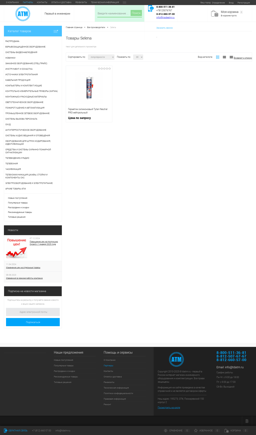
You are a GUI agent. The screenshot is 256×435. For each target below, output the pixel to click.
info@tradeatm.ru (165, 17)
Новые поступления (17, 198)
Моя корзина (232, 12)
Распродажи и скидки (18, 207)
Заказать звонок (164, 28)
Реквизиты (81, 2)
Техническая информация (105, 2)
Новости (13, 230)
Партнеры (28, 2)
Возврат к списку (243, 58)
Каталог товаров (33, 31)
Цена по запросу (79, 118)
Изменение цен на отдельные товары (23, 267)
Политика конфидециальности (118, 393)
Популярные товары (18, 203)
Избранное (207, 430)
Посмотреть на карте (169, 407)
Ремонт (107, 404)
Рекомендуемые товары (20, 212)
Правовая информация (115, 399)
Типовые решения (16, 217)
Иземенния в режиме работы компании (24, 278)
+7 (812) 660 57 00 (41, 430)
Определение (218, 2)
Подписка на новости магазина (27, 291)
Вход (231, 2)
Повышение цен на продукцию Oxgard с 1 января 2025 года (44, 243)
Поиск (136, 13)
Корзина (236, 430)
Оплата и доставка (61, 2)
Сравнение (177, 430)
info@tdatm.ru (234, 367)
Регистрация (244, 2)
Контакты (42, 2)
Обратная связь (16, 430)
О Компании (12, 2)
